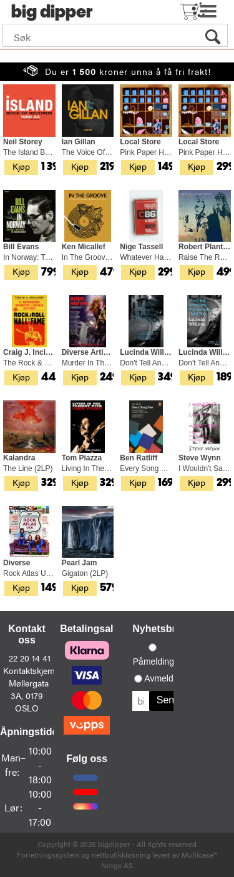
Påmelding (153, 661)
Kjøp (21, 166)
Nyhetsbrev (159, 628)
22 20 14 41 (30, 658)
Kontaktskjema (31, 670)
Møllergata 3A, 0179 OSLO (29, 695)
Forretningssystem (48, 854)
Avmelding (164, 678)
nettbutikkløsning (121, 854)
